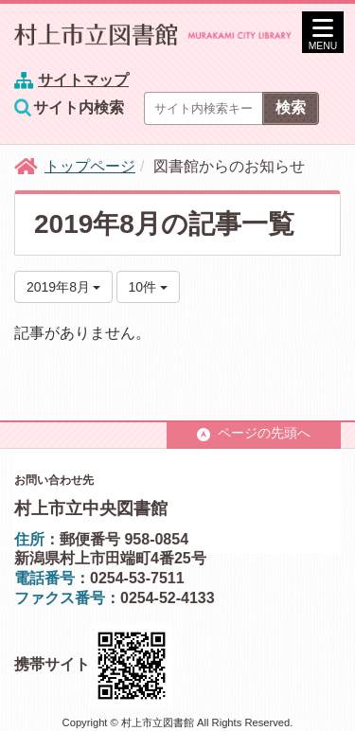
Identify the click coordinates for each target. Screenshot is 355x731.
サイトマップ (83, 80)
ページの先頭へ (254, 432)
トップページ (89, 166)
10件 (148, 286)
